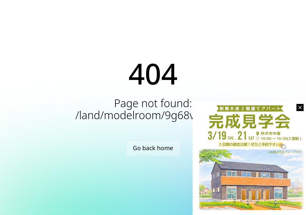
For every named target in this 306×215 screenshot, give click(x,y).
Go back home (153, 148)
